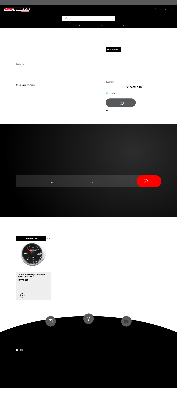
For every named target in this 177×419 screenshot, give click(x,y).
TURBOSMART (30, 270)
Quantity (110, 85)
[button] (17, 25)
